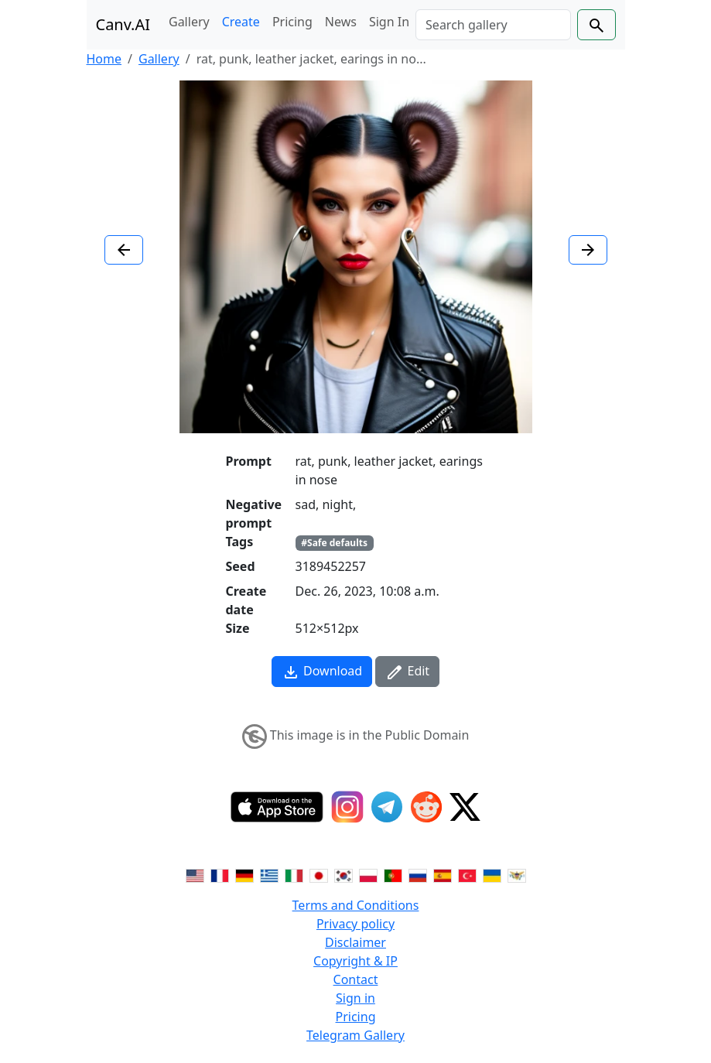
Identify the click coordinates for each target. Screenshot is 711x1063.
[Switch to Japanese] (318, 874)
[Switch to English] (195, 874)
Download (322, 672)
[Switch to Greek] (269, 874)
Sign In (389, 21)
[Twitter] (465, 807)
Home (104, 58)
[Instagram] (347, 807)
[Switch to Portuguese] (393, 874)
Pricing (292, 21)
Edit (407, 672)
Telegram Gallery (355, 1035)
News (341, 21)
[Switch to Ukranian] (492, 874)
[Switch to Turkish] (467, 874)
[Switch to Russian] (417, 874)
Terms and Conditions (355, 905)
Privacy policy (355, 923)
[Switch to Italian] (294, 874)
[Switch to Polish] (368, 874)
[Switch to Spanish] (442, 874)
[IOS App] (277, 806)
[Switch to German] (244, 874)
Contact (355, 979)
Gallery (189, 21)
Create (241, 21)
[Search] (492, 24)
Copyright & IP (355, 960)
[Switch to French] (219, 874)
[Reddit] (426, 806)
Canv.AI (123, 24)
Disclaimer (355, 942)
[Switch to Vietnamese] (517, 874)
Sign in (355, 998)
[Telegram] (386, 806)
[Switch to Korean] (343, 874)
